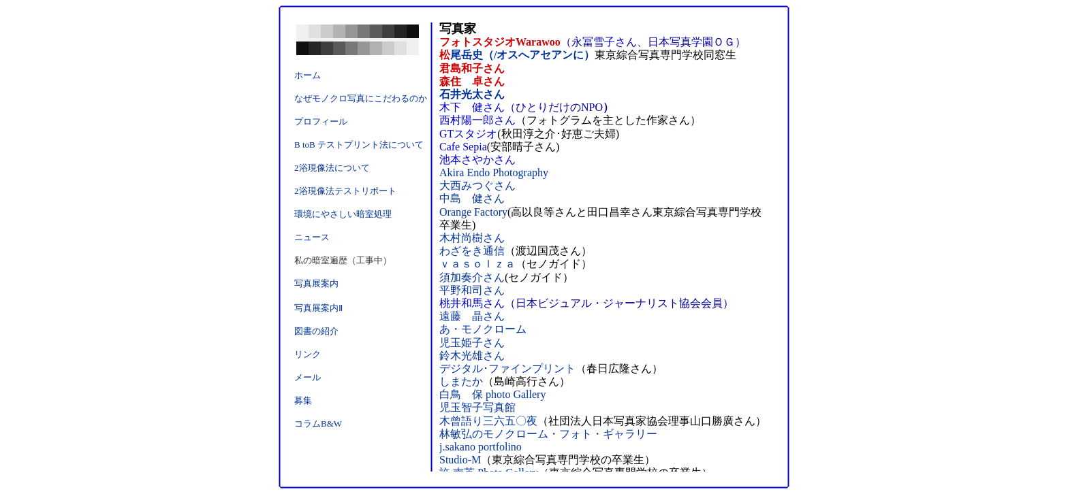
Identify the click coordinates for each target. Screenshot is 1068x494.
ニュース (312, 237)
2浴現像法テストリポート (345, 191)
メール (307, 377)
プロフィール (320, 121)
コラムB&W (318, 423)
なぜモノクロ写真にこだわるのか (360, 98)
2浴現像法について (332, 168)
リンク (307, 354)
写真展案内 (316, 283)
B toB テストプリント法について (359, 144)
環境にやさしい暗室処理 (343, 214)
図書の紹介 (316, 331)
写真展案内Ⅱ (318, 308)
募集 (303, 400)
